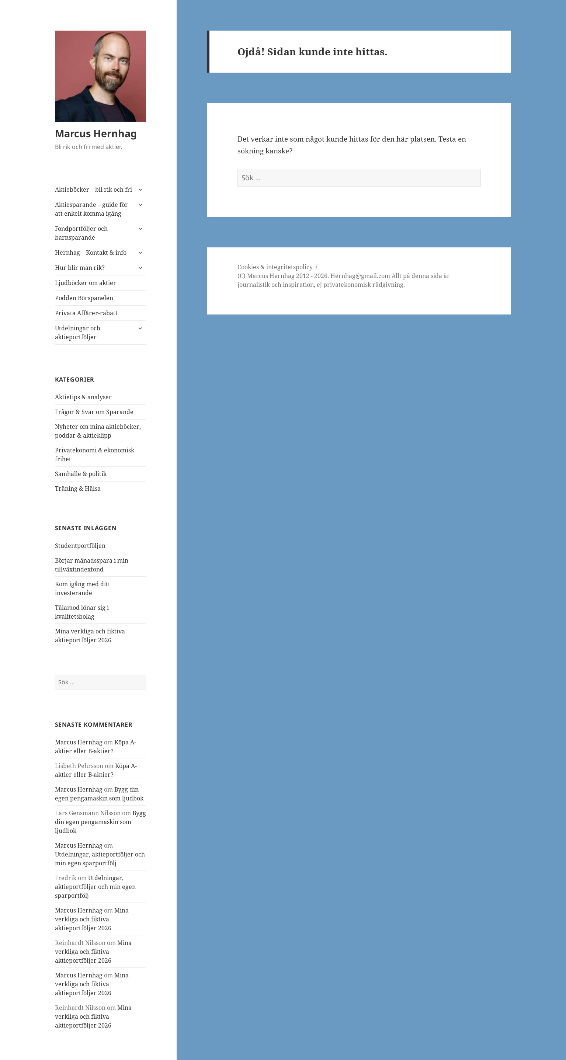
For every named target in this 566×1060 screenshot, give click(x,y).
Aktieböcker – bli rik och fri (93, 189)
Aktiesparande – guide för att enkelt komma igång (91, 209)
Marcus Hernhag (96, 133)
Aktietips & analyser (83, 397)
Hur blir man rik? (80, 268)
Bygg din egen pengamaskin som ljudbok (100, 822)
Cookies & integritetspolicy (275, 267)
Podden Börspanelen (84, 298)
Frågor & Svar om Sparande (94, 412)
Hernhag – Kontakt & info (90, 253)
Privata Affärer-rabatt (86, 313)
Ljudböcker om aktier (85, 283)
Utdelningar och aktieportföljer (77, 332)
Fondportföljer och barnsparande (81, 233)
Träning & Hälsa (78, 488)
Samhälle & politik (81, 474)
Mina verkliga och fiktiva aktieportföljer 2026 (92, 919)
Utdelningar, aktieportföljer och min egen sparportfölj (95, 887)
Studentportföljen (80, 546)
